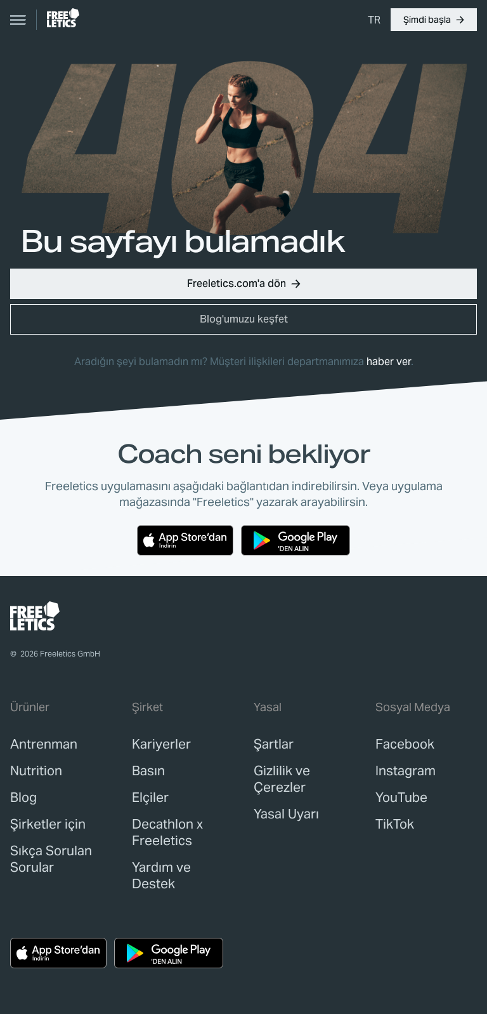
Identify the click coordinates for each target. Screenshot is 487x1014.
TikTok (394, 824)
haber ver (389, 361)
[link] (63, 17)
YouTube (401, 797)
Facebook (404, 744)
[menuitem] (374, 19)
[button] (434, 19)
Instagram (405, 771)
